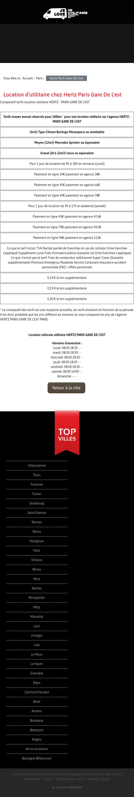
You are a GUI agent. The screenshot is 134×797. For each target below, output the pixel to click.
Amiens (37, 711)
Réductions (94, 774)
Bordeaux (36, 720)
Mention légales (99, 779)
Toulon (36, 494)
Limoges (36, 635)
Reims (37, 531)
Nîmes (36, 569)
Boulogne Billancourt (36, 758)
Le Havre (37, 664)
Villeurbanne (37, 465)
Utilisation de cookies (71, 779)
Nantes (37, 588)
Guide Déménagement (69, 774)
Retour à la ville (66, 387)
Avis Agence (32, 779)
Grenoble (36, 673)
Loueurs (48, 779)
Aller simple (113, 774)
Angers (36, 739)
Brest (36, 701)
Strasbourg (36, 503)
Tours (36, 475)
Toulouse (37, 484)
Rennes (37, 522)
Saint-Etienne (36, 513)
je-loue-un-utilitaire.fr (67, 787)
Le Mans (36, 654)
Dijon (36, 683)
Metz (36, 607)
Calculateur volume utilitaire (31, 774)
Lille (37, 645)
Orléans (36, 560)
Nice (36, 579)
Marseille (36, 616)
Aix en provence (37, 749)
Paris (36, 550)
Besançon (37, 730)
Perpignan (37, 541)
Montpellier (37, 598)
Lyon (36, 626)
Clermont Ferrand (36, 692)
